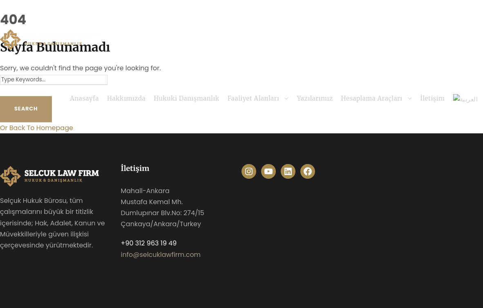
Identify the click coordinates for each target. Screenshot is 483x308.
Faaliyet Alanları (254, 98)
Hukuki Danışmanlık (186, 98)
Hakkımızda (126, 98)
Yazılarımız (315, 98)
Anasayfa (84, 98)
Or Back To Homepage (36, 128)
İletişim (432, 98)
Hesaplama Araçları (371, 98)
